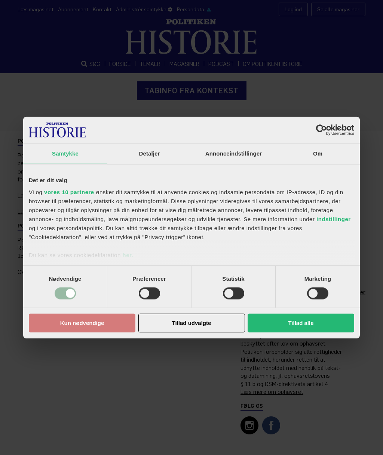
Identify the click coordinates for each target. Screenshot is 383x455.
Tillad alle (300, 323)
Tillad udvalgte (191, 323)
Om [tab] (317, 153)
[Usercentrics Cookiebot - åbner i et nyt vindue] (321, 130)
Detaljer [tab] (149, 153)
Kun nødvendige (82, 323)
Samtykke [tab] (65, 153)
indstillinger (333, 219)
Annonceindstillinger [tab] (233, 153)
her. (127, 254)
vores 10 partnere (69, 192)
